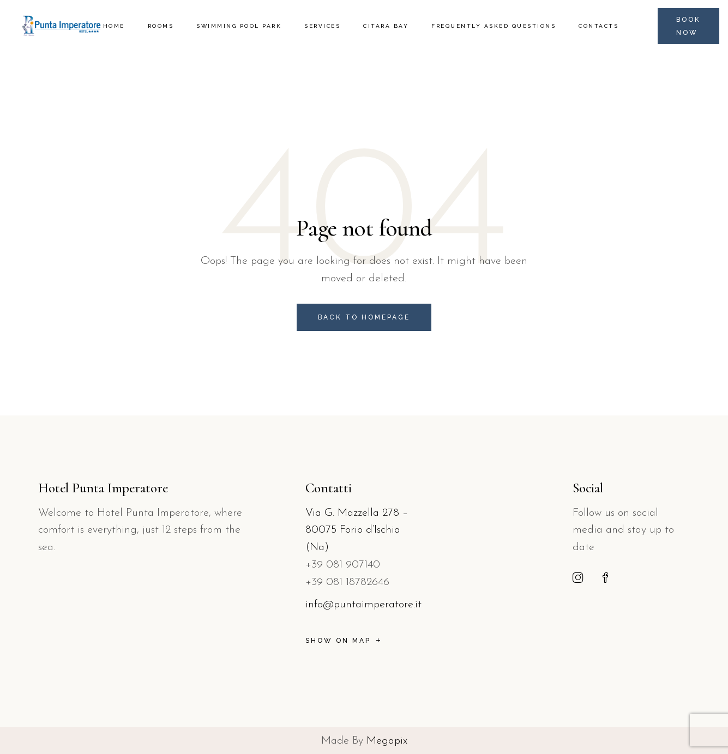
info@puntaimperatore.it (363, 604)
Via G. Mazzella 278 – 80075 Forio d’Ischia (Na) (356, 530)
